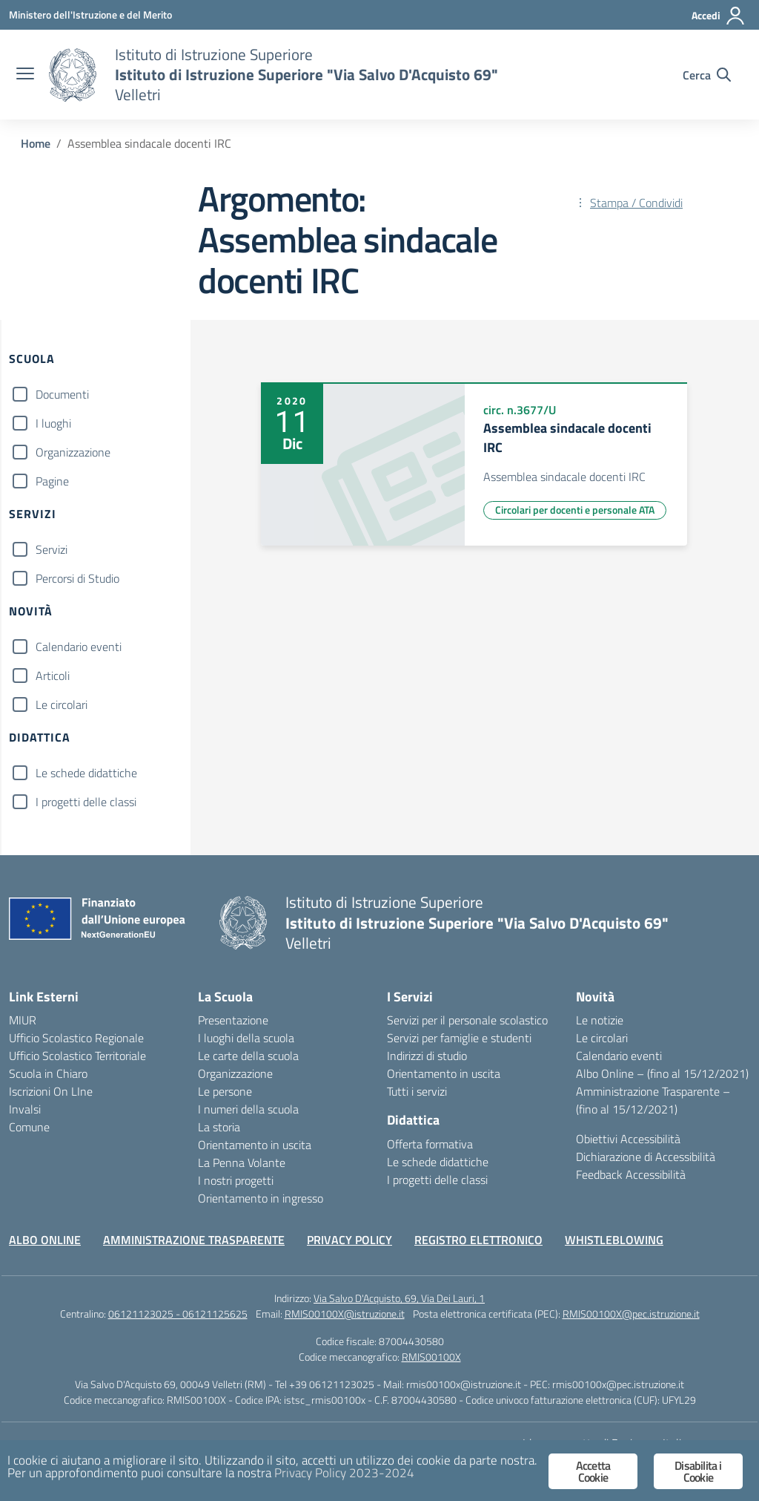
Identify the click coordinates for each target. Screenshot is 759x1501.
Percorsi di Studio (77, 578)
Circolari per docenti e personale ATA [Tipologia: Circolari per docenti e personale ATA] (574, 509)
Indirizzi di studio (427, 1056)
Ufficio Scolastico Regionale (76, 1038)
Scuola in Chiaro (48, 1073)
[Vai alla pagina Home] (35, 143)
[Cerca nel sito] (706, 75)
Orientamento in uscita (254, 1145)
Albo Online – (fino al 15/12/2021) (662, 1073)
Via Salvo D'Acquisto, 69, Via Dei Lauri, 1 (399, 1298)
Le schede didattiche (86, 773)
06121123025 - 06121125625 (178, 1313)
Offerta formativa (430, 1144)
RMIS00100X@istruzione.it (345, 1313)
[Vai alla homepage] (72, 75)
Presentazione (233, 1020)
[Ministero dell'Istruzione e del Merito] (90, 14)
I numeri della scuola (248, 1109)
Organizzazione (73, 452)
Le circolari (61, 704)
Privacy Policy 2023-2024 (344, 1472)
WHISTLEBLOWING (614, 1240)
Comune (29, 1127)
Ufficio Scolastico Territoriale (77, 1056)
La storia (219, 1127)
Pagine (52, 481)
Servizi (51, 549)
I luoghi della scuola (246, 1038)
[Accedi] (718, 15)
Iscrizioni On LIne (51, 1091)
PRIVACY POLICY (349, 1240)
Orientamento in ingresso (260, 1198)
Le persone (225, 1091)
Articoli (53, 675)
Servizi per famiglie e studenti (459, 1038)
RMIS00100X (431, 1356)
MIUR (22, 1020)
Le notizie (599, 1020)
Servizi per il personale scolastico (467, 1020)
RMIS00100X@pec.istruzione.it (631, 1313)
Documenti (62, 394)
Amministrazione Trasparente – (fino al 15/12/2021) (653, 1100)
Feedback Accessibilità (631, 1174)
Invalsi (25, 1109)
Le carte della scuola (248, 1056)
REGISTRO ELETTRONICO (478, 1240)
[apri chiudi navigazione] (25, 75)
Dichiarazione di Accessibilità (645, 1156)
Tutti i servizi (417, 1091)
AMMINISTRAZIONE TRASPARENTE (194, 1240)
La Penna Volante (241, 1162)
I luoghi (53, 423)
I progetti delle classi (86, 802)
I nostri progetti (236, 1180)
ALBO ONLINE (45, 1240)
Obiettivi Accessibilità (628, 1139)
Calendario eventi (79, 646)
